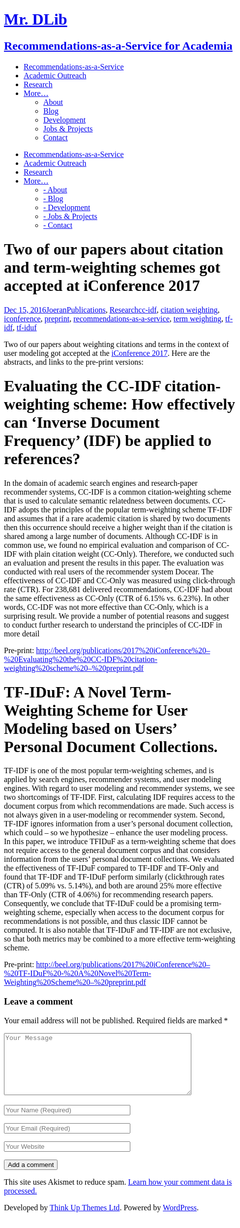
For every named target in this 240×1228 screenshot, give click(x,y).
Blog (51, 111)
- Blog (53, 198)
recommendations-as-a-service (121, 319)
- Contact (57, 225)
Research (124, 310)
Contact (55, 137)
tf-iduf (27, 327)
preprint (57, 319)
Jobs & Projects (67, 129)
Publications (86, 310)
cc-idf (147, 310)
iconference (22, 319)
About (53, 102)
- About (55, 190)
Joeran (56, 310)
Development (64, 120)
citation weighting (189, 310)
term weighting (197, 319)
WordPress (180, 1219)
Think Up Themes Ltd (85, 1219)
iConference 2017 (140, 353)
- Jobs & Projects (70, 216)
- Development (66, 207)
